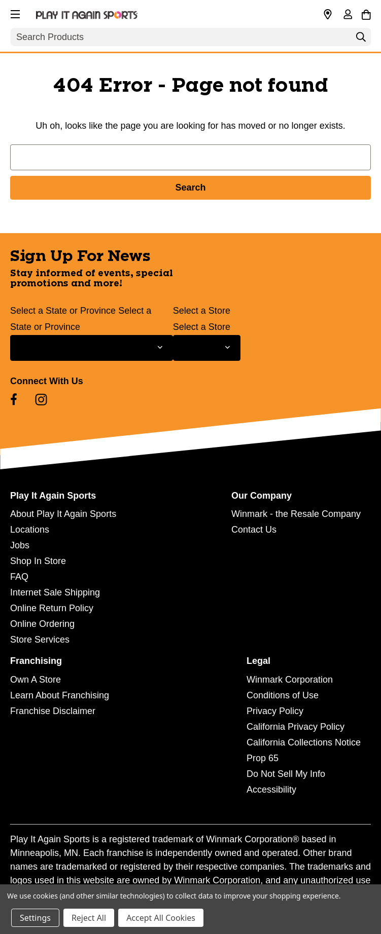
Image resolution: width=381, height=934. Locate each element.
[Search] (361, 39)
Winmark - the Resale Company (296, 514)
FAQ (19, 577)
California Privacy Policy (295, 727)
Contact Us (253, 530)
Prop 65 (263, 758)
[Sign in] (347, 15)
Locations (29, 530)
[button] (14, 12)
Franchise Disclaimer (52, 711)
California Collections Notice (304, 742)
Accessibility (271, 789)
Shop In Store (38, 561)
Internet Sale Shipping (55, 592)
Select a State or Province (63, 311)
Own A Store (35, 680)
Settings (35, 917)
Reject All (89, 917)
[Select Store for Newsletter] (206, 348)
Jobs (19, 545)
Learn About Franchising (59, 695)
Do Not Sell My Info (286, 774)
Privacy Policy (275, 711)
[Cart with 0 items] (366, 13)
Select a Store (201, 311)
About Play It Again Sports (63, 514)
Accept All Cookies (160, 917)
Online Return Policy (51, 608)
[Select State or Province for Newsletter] (91, 348)
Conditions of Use (283, 695)
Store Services (40, 639)
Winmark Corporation (290, 680)
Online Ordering (42, 624)
